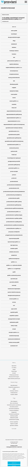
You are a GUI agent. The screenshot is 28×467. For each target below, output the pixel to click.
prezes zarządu (14, 172)
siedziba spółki (14, 249)
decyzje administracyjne (14, 38)
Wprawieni (14, 365)
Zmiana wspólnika (14, 421)
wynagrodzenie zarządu (14, 319)
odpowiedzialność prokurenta (14, 111)
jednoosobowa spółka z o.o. (14, 61)
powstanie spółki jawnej (14, 165)
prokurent (14, 178)
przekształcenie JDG (14, 189)
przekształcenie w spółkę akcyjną (14, 215)
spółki (14, 272)
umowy (14, 303)
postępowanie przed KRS (14, 162)
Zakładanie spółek (14, 417)
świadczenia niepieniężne (14, 289)
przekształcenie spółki (14, 199)
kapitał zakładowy (14, 65)
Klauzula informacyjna (14, 376)
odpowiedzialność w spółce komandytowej (14, 125)
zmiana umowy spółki (14, 343)
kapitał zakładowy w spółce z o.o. (14, 68)
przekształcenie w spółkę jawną (14, 222)
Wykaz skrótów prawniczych (14, 378)
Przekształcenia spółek (14, 419)
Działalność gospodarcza (14, 387)
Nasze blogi (14, 371)
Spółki (14, 389)
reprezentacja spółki (14, 239)
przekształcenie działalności (14, 185)
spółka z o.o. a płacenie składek (14, 266)
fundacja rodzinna (14, 51)
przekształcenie (14, 182)
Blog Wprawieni (14, 385)
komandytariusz (14, 71)
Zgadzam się (14, 462)
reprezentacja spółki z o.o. (14, 242)
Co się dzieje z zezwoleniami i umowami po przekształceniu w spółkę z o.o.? (14, 18)
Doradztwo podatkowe (14, 414)
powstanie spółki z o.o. (14, 168)
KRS (14, 81)
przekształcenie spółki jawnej (14, 205)
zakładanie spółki (14, 323)
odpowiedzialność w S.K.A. (14, 121)
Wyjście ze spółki (14, 423)
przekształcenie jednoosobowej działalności (14, 192)
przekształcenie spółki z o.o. (14, 212)
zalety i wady (14, 326)
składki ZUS (14, 256)
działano (14, 48)
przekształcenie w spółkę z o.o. (14, 229)
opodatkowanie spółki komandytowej (14, 142)
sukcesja (14, 286)
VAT (14, 306)
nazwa (14, 98)
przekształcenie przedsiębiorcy (14, 195)
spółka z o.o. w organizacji (14, 269)
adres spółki (14, 31)
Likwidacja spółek (14, 416)
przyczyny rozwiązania (14, 232)
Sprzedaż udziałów (14, 425)
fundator (14, 54)
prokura (14, 175)
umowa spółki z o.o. (14, 299)
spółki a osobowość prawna (14, 276)
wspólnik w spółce (14, 316)
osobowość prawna (14, 148)
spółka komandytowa (14, 259)
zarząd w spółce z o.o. (14, 333)
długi (14, 41)
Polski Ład (14, 155)
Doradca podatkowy (14, 410)
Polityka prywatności (14, 375)
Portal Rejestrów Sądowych (14, 158)
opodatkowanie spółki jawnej (14, 138)
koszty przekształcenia (14, 78)
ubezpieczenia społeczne (14, 296)
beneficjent (14, 34)
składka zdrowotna (14, 252)
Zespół (14, 369)
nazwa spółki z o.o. (14, 101)
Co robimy (14, 367)
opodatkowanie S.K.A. (14, 132)
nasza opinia (14, 95)
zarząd (14, 329)
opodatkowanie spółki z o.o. (14, 145)
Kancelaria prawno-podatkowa (14, 405)
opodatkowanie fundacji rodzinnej (14, 128)
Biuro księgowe (14, 401)
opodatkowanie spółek (14, 135)
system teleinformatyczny (14, 292)
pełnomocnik (14, 152)
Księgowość (14, 412)
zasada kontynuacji (14, 336)
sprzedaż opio (14, 279)
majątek (14, 88)
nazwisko (14, 105)
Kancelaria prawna (14, 406)
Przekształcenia (14, 392)
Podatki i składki (14, 394)
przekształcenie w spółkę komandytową (14, 225)
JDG (14, 58)
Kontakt (14, 373)
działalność (14, 44)
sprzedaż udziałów (14, 282)
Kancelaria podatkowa (14, 408)
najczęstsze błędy (14, 91)
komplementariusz (14, 75)
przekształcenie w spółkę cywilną (14, 219)
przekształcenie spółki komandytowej (14, 209)
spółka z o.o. (14, 262)
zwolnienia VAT (14, 346)
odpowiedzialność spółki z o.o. (14, 118)
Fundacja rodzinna (14, 390)
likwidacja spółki (14, 85)
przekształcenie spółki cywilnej (14, 202)
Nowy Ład (14, 108)
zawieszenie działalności (14, 339)
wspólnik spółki (14, 313)
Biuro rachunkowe (14, 403)
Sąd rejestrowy (14, 246)
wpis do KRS (14, 309)
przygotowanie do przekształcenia (14, 235)
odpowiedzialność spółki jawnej (14, 115)
